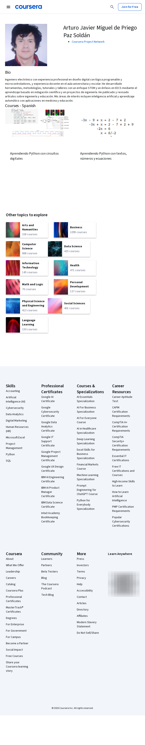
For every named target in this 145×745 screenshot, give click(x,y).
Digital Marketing (16, 421)
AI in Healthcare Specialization (86, 431)
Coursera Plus (14, 591)
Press (80, 559)
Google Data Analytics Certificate (49, 426)
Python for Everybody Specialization (85, 504)
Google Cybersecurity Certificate (50, 411)
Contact (82, 597)
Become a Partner (17, 643)
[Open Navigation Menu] (8, 7)
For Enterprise (15, 624)
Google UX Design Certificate (52, 469)
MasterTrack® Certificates (14, 609)
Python (10, 454)
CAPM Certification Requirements (121, 411)
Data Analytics (15, 414)
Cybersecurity (15, 408)
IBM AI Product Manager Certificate (50, 492)
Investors (83, 565)
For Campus (13, 637)
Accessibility (85, 591)
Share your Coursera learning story (17, 666)
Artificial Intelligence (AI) (15, 399)
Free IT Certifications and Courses (123, 471)
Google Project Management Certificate (50, 456)
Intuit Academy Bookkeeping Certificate (50, 517)
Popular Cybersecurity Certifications (121, 521)
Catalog (11, 584)
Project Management (14, 446)
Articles (81, 603)
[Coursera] (28, 7)
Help (79, 584)
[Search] (112, 7)
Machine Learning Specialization (87, 477)
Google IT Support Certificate (48, 441)
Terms (81, 572)
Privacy (81, 578)
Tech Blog (47, 595)
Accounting (13, 391)
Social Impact (14, 650)
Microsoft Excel (15, 437)
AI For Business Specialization (86, 409)
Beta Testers (49, 572)
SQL (8, 461)
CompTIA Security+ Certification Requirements (121, 443)
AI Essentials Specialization (85, 399)
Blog (44, 578)
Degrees (11, 618)
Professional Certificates (14, 599)
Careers (11, 578)
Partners (46, 565)
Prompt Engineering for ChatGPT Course (87, 490)
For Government (16, 631)
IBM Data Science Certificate (52, 504)
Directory (83, 610)
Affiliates (82, 616)
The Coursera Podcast (50, 586)
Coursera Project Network (88, 42)
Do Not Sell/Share (88, 633)
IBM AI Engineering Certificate (52, 479)
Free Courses (14, 656)
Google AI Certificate (48, 399)
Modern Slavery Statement (87, 624)
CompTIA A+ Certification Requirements (121, 426)
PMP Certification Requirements (123, 509)
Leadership (13, 572)
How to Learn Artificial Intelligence (120, 496)
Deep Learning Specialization (86, 441)
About (9, 559)
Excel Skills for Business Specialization (86, 454)
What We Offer (15, 565)
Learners (46, 559)
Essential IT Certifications (120, 458)
